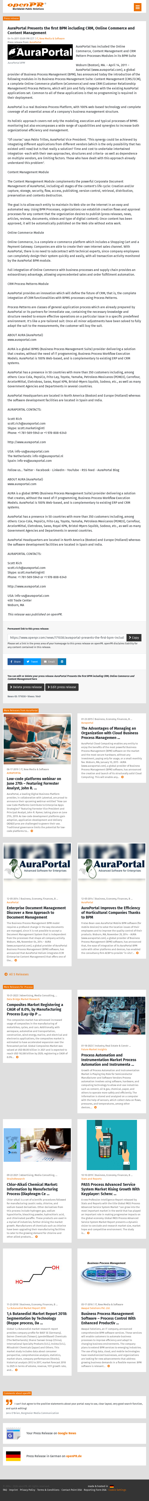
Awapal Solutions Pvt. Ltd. (95, 1308)
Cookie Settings (117, 1489)
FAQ (5, 1489)
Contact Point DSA (72, 1489)
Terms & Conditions (48, 1489)
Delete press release (26, 687)
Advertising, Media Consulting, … (38, 995)
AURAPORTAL (14, 773)
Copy (134, 637)
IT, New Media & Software (50, 38)
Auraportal (87, 722)
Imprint (13, 1489)
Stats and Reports (91, 1178)
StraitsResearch (16, 1178)
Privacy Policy (27, 1489)
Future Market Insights (94, 1049)
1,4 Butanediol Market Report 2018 (26, 1308)
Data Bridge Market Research (23, 999)
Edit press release (62, 687)
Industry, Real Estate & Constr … (113, 1045)
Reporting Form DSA (95, 1489)
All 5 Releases (16, 974)
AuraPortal (35, 42)
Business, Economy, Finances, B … (113, 719)
